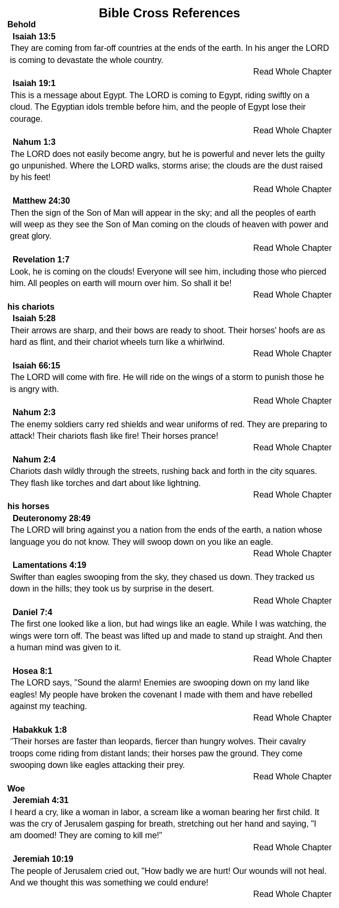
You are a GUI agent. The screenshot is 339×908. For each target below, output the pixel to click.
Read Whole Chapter (292, 71)
